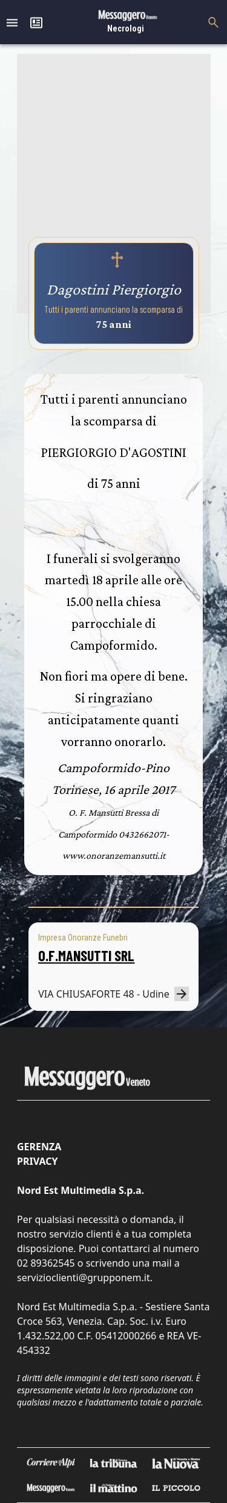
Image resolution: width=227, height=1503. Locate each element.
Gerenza (39, 1146)
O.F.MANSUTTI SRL (86, 955)
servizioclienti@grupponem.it (83, 1277)
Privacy (37, 1161)
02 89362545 (46, 1263)
